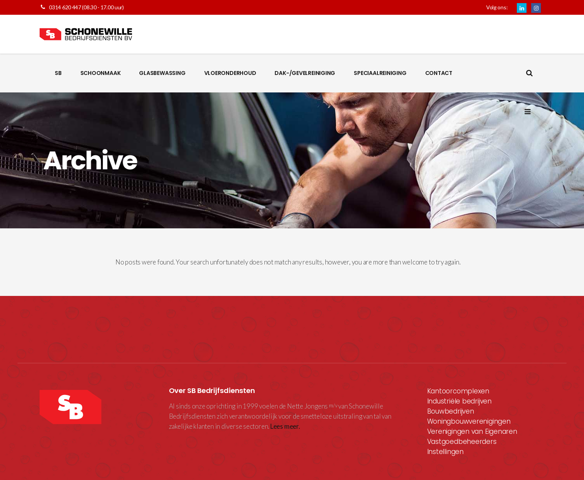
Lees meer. (285, 426)
